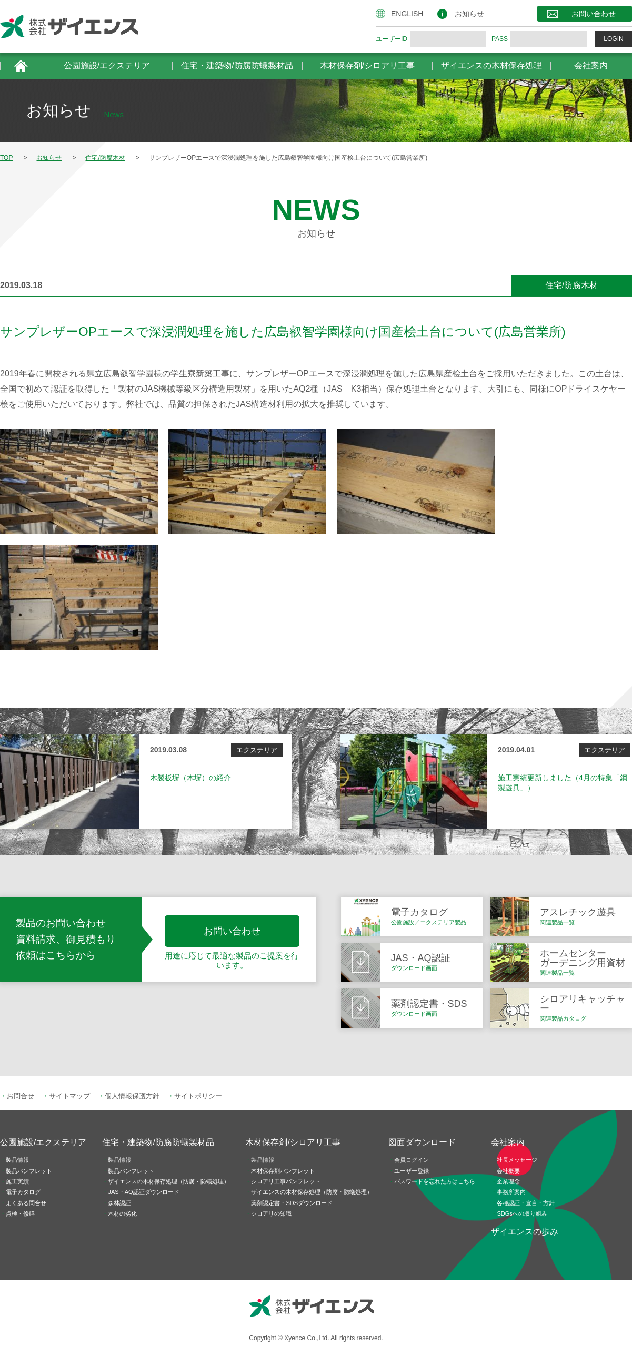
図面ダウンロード (422, 1142)
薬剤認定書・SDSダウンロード (292, 1203)
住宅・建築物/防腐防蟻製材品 (237, 65)
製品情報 (17, 1160)
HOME (21, 66)
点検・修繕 (20, 1213)
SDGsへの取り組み (522, 1213)
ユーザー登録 (411, 1171)
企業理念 (508, 1181)
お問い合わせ (593, 13)
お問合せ (20, 1096)
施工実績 (17, 1181)
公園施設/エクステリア (107, 65)
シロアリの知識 (271, 1213)
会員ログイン (411, 1160)
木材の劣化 (122, 1213)
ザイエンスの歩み (524, 1231)
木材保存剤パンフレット (283, 1171)
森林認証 (119, 1203)
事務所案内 (511, 1192)
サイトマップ (69, 1096)
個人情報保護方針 (132, 1096)
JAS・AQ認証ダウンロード (143, 1192)
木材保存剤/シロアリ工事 (367, 65)
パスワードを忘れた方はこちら (434, 1181)
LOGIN (613, 39)
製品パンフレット (29, 1171)
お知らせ (469, 13)
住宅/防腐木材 (571, 285)
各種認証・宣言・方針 (526, 1203)
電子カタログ (23, 1192)
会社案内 (591, 65)
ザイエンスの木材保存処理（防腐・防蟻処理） (168, 1181)
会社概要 (508, 1171)
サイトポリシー (198, 1096)
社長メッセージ (517, 1160)
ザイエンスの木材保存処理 (491, 65)
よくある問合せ (26, 1203)
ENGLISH (407, 13)
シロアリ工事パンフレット (285, 1181)
